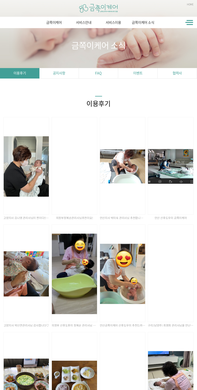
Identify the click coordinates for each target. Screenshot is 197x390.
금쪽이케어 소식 (143, 22)
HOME (190, 4)
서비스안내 (83, 22)
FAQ (98, 73)
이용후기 (19, 73)
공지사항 (59, 73)
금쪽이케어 (54, 22)
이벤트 (137, 73)
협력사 (177, 73)
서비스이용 (113, 22)
